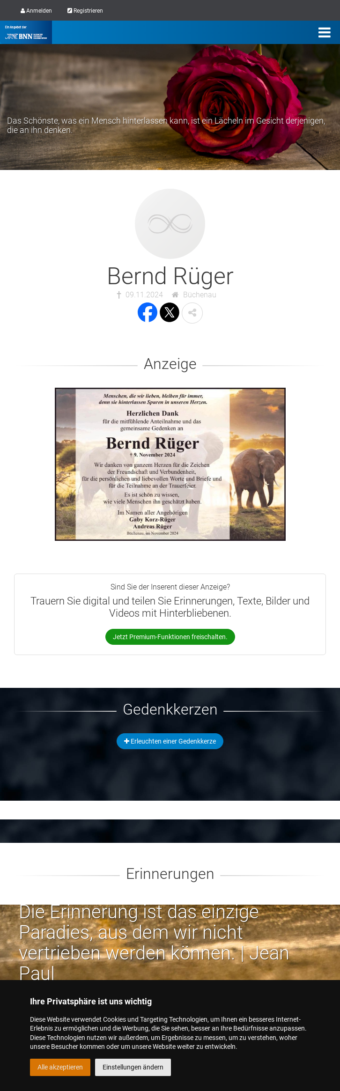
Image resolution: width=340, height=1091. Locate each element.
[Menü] (324, 32)
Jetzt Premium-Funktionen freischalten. (170, 637)
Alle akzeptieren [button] (60, 1067)
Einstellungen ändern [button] (133, 1067)
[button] (192, 313)
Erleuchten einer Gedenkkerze (170, 741)
